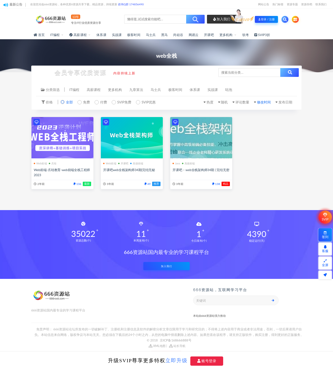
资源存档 (306, 4)
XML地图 (157, 346)
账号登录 (206, 361)
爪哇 (52, 163)
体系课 (101, 35)
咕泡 (228, 89)
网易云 (194, 35)
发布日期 (285, 102)
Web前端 (40, 163)
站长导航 (177, 346)
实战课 (117, 35)
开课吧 (209, 35)
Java (176, 163)
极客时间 (133, 35)
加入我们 (222, 19)
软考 (245, 35)
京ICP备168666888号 (175, 340)
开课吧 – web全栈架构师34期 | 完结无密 (201, 170)
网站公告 (263, 4)
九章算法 (136, 89)
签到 (325, 235)
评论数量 (242, 102)
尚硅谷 (178, 35)
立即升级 (176, 360)
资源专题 (292, 4)
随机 (224, 102)
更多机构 (226, 35)
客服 (325, 249)
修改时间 (264, 102)
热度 (210, 102)
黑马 (164, 35)
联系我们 (321, 4)
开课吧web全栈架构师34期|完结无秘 (129, 170)
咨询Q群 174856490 (131, 4)
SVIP (325, 217)
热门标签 (278, 4)
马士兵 (151, 35)
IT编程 (55, 35)
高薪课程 (94, 89)
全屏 (325, 263)
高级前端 (136, 163)
